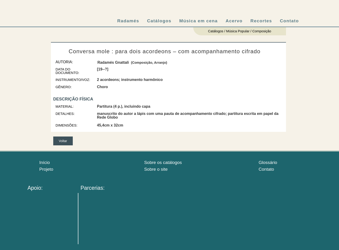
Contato (289, 20)
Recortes (261, 20)
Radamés (128, 20)
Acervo (234, 20)
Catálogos (159, 20)
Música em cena (198, 20)
